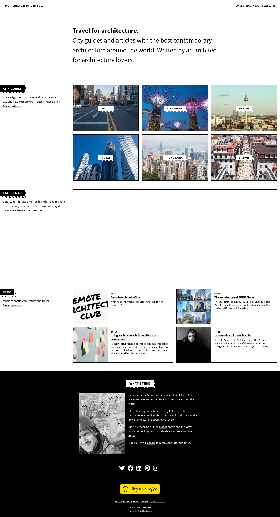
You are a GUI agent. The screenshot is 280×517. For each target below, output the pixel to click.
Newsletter (269, 5)
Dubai (105, 157)
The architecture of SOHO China (234, 297)
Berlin (244, 108)
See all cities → (12, 106)
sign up (151, 443)
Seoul (105, 108)
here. (131, 435)
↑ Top (118, 501)
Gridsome (147, 511)
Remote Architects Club (125, 297)
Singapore (175, 108)
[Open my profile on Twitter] (122, 468)
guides (163, 427)
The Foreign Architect (24, 5)
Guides (240, 5)
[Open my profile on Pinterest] (147, 468)
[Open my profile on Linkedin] (138, 468)
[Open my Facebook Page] (130, 468)
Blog (249, 5)
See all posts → (12, 305)
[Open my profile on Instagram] (155, 468)
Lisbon (244, 157)
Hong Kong (174, 157)
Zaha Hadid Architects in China (233, 335)
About (257, 5)
